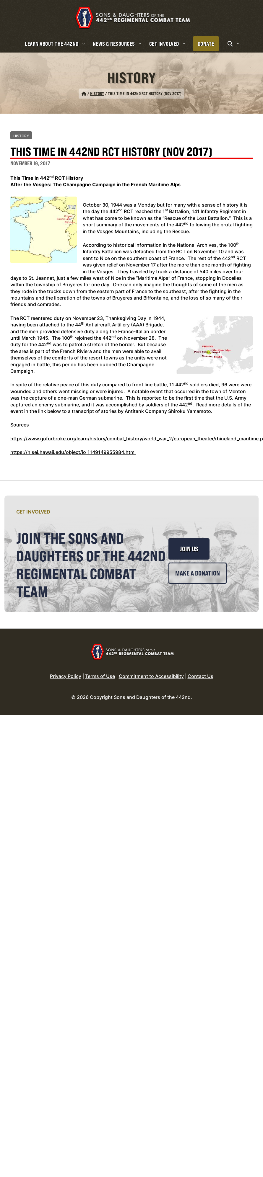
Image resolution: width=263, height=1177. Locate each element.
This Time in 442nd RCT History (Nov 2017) (111, 145)
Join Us (189, 542)
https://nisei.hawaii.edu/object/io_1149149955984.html (73, 445)
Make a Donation (197, 566)
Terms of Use (100, 669)
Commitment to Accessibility (151, 669)
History (97, 86)
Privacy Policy (65, 669)
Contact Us (200, 669)
